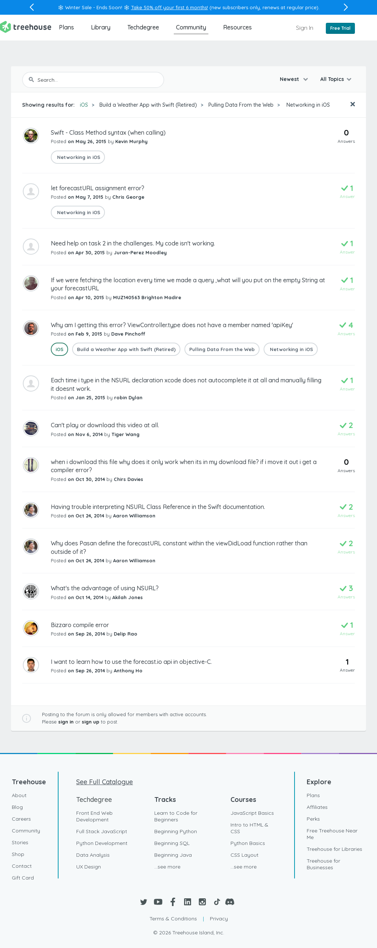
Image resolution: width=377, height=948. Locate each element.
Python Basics (247, 843)
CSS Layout (244, 855)
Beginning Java (173, 855)
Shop (18, 854)
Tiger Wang (126, 434)
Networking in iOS (307, 105)
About (19, 795)
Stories (20, 842)
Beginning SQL (172, 843)
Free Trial (340, 28)
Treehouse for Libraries (334, 849)
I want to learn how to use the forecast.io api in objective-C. (131, 661)
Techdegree (143, 27)
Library (100, 27)
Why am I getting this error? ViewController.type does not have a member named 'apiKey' (172, 325)
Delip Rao (125, 634)
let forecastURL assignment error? (97, 188)
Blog (17, 807)
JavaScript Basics (252, 813)
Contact (22, 866)
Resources (237, 27)
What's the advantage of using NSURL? (105, 588)
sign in (66, 722)
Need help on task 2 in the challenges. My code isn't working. (133, 243)
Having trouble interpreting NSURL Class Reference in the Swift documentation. (158, 506)
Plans (66, 27)
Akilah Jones (127, 597)
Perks (313, 819)
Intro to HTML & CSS (249, 828)
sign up (90, 722)
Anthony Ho (128, 670)
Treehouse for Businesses (323, 864)
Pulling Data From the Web (241, 105)
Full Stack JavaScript (101, 831)
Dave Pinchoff (128, 334)
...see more (167, 866)
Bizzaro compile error (80, 625)
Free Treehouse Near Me (332, 834)
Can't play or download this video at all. (105, 425)
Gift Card (23, 877)
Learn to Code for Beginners (175, 816)
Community (191, 27)
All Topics (332, 79)
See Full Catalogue (104, 782)
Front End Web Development (94, 816)
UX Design (88, 866)
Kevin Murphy (131, 141)
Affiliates (317, 807)
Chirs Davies (128, 479)
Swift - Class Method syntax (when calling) (108, 132)
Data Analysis (93, 855)
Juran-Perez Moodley (140, 252)
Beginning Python (175, 831)
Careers (21, 819)
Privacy (219, 918)
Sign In (304, 27)
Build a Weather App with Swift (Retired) (148, 105)
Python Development (101, 843)
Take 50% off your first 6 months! (169, 7)
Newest (290, 79)
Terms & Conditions (173, 918)
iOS (84, 105)
